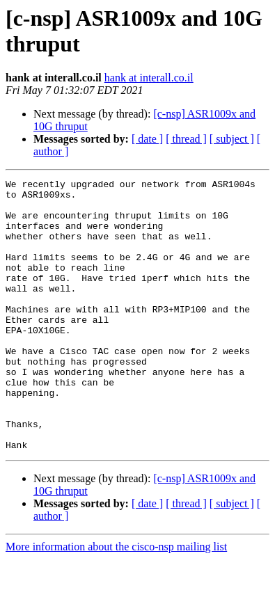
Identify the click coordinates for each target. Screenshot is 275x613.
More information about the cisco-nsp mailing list (116, 601)
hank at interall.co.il (149, 77)
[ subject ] (232, 139)
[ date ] (147, 139)
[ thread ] (186, 139)
